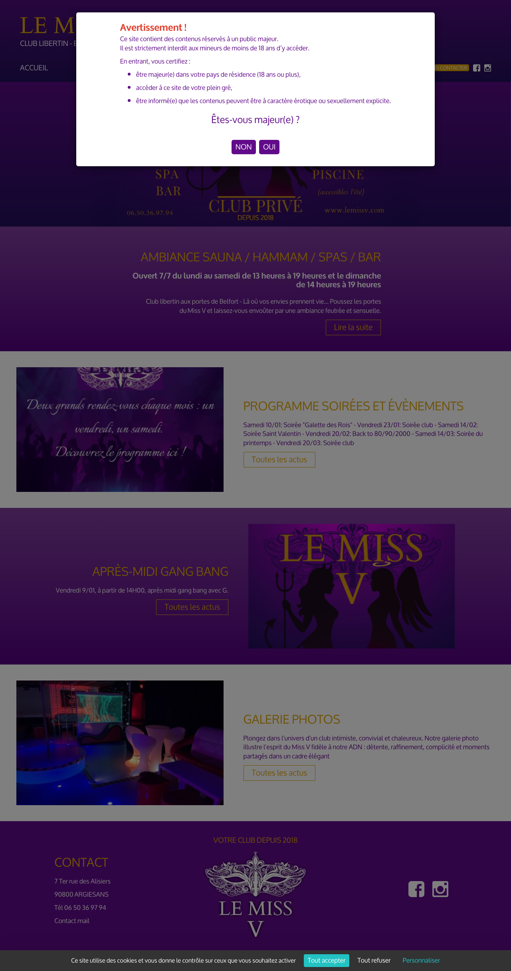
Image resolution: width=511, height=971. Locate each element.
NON (244, 147)
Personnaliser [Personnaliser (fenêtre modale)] (421, 960)
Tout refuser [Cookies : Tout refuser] (374, 960)
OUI (269, 147)
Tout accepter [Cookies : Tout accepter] (326, 960)
